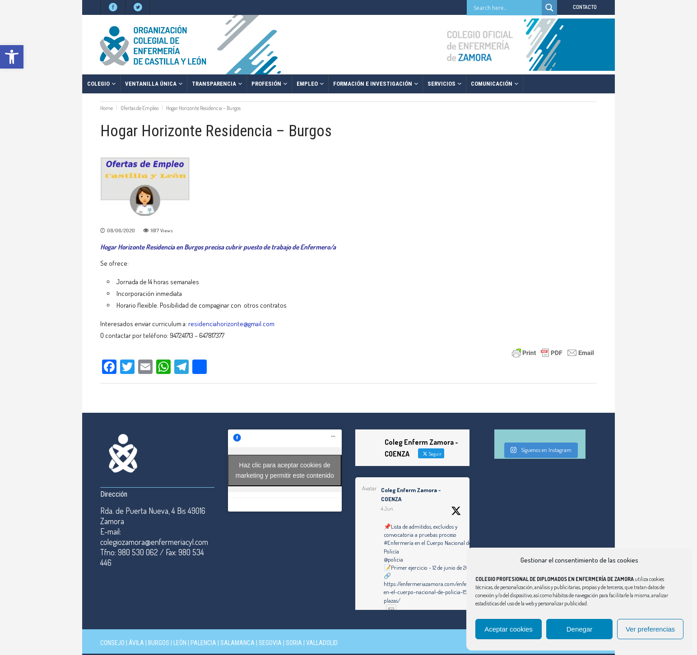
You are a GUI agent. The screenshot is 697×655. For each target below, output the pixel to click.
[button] (11, 57)
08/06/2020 (121, 230)
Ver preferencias (650, 629)
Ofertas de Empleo (139, 108)
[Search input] (506, 7)
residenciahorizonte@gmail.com (232, 323)
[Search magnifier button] (549, 7)
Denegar (580, 629)
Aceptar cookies (508, 629)
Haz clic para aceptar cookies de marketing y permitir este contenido (285, 470)
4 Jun (387, 508)
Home (106, 108)
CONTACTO (585, 7)
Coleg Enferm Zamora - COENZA (411, 494)
